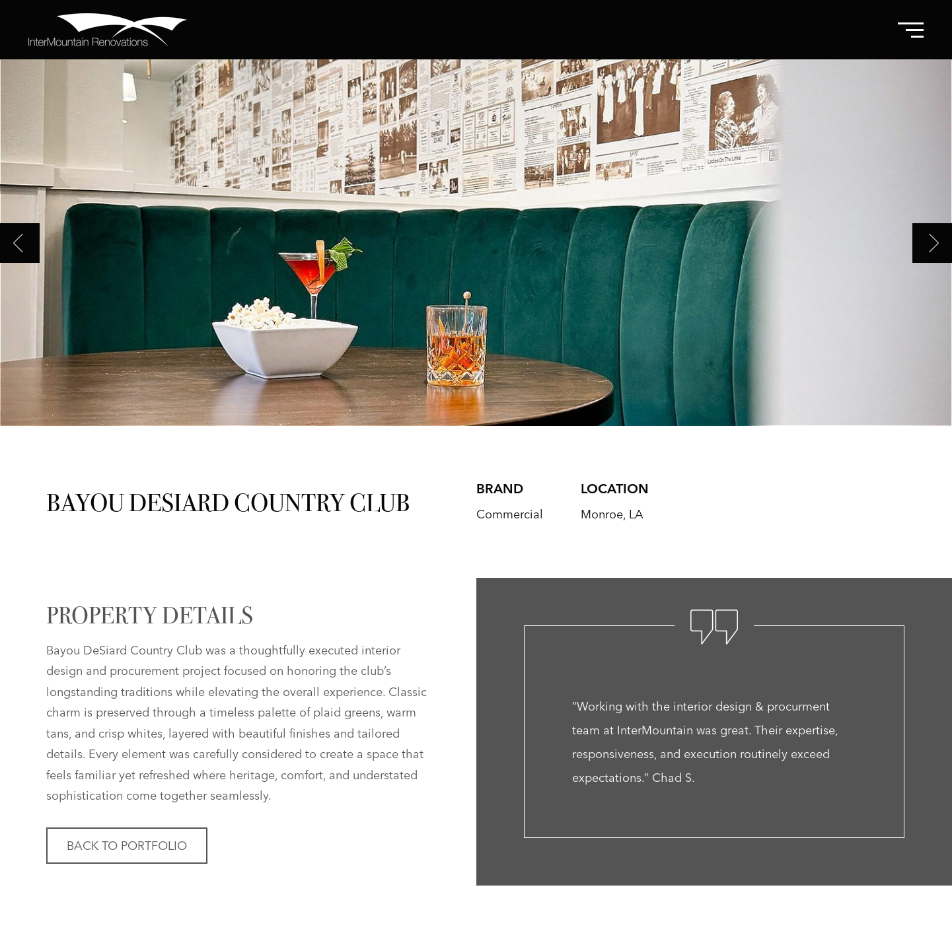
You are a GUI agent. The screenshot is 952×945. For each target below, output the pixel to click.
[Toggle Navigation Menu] (911, 30)
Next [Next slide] (932, 243)
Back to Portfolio (127, 845)
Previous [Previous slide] (20, 243)
